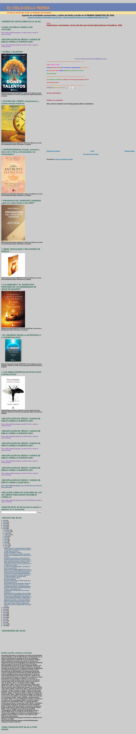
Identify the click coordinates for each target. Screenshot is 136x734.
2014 (4, 617)
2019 (4, 609)
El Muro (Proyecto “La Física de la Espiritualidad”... (17, 572)
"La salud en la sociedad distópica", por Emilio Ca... (17, 566)
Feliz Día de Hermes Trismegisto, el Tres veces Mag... (17, 593)
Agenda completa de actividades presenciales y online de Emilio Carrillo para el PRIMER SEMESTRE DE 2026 (68, 17)
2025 (4, 522)
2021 (4, 528)
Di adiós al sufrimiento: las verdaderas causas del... (17, 554)
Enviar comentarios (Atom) (64, 159)
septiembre (7, 534)
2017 (4, 612)
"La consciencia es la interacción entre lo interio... (17, 590)
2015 (4, 615)
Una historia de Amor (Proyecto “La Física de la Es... (17, 559)
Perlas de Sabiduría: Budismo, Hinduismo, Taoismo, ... (18, 561)
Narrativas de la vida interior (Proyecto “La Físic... (17, 584)
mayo (6, 540)
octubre (6, 533)
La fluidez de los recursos (10, 565)
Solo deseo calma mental (10, 582)
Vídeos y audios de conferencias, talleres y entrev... (17, 601)
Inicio (92, 151)
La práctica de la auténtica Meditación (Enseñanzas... (17, 573)
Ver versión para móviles (91, 154)
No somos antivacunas (10, 579)
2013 (4, 619)
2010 (4, 624)
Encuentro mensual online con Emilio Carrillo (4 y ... (17, 558)
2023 (4, 525)
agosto (6, 536)
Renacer (6, 606)
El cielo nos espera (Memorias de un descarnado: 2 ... (18, 596)
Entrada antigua (130, 151)
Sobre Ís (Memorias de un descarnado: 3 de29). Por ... (18, 583)
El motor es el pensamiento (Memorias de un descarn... (18, 570)
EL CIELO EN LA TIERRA (28, 8)
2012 (4, 620)
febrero (6, 545)
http (76, 58)
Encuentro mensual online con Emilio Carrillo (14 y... (17, 580)
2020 (4, 607)
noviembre (7, 531)
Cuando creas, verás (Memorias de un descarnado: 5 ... (18, 555)
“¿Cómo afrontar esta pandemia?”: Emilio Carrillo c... (18, 597)
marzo (6, 543)
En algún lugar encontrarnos (11, 551)
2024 (4, 523)
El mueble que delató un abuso (12, 577)
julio (5, 537)
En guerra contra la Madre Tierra (12, 589)
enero (6, 547)
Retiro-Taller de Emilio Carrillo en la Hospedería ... (17, 562)
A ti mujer (6, 556)
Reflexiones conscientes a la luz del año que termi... (17, 600)
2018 (4, 610)
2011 (4, 622)
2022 (4, 527)
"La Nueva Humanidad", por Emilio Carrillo (15, 576)
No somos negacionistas (10, 568)
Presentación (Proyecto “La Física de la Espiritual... (17, 599)
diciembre (7, 530)
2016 (4, 614)
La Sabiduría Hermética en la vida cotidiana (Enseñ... (17, 586)
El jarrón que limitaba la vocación (12, 552)
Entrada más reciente (53, 151)
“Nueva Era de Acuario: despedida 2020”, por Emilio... (18, 604)
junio (5, 539)
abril (5, 542)
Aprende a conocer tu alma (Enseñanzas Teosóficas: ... (18, 548)
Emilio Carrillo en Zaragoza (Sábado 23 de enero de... (17, 569)
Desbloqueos (7, 591)
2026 (4, 520)
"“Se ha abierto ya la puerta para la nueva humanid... (17, 549)
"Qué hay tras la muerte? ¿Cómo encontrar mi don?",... (18, 563)
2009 (4, 625)
